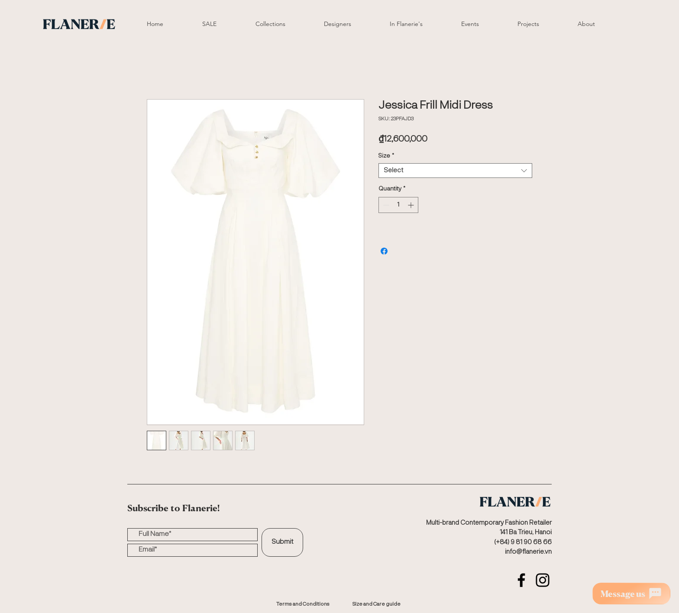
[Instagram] (543, 580)
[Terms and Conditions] (303, 604)
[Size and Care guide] (376, 604)
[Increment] (411, 205)
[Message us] (631, 593)
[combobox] (455, 170)
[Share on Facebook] (384, 251)
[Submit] (282, 542)
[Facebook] (521, 580)
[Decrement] (385, 205)
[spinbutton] (398, 205)
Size (386, 156)
